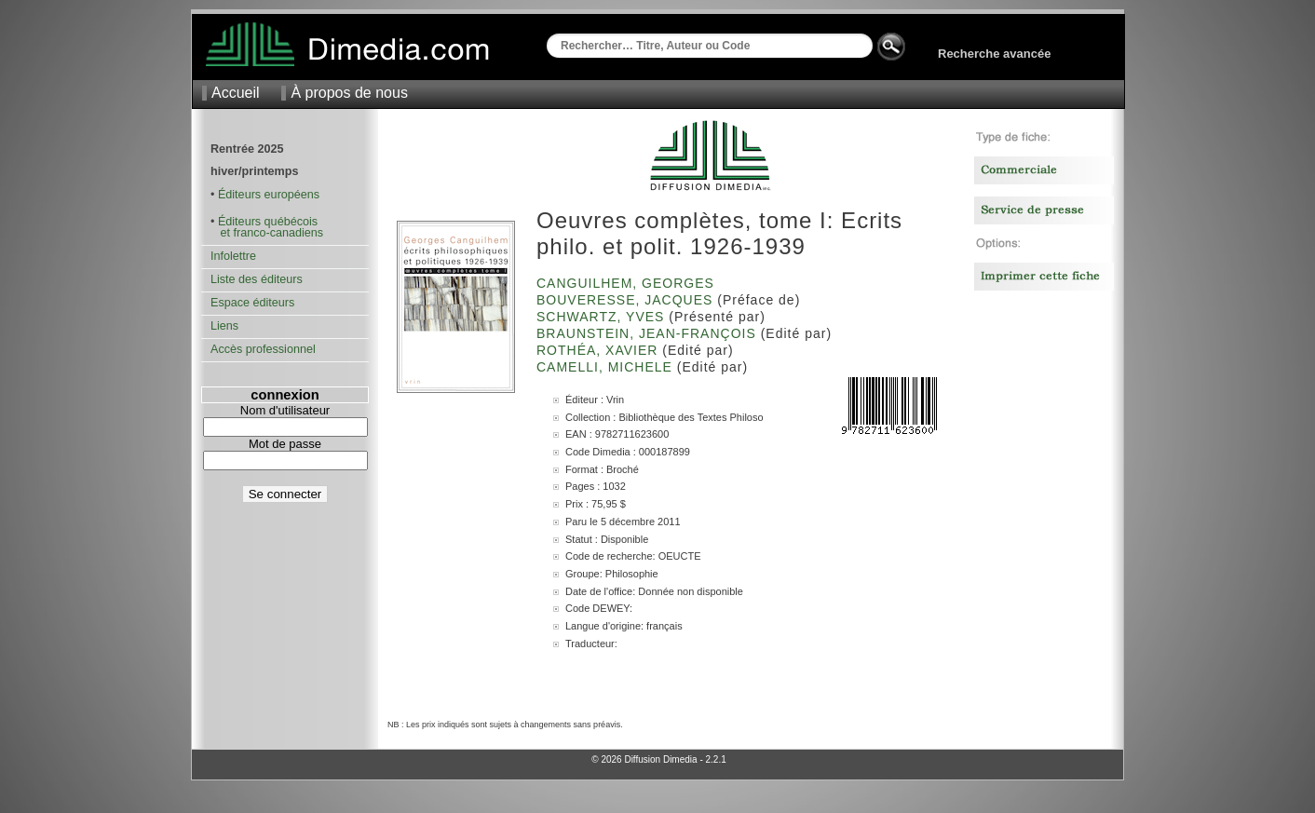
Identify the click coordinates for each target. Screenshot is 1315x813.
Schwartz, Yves (602, 316)
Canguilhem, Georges (627, 283)
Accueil (235, 93)
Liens (224, 325)
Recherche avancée (994, 54)
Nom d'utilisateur (285, 410)
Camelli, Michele (606, 366)
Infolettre (233, 256)
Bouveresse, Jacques (626, 299)
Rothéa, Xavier (599, 350)
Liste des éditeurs (256, 279)
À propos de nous (349, 93)
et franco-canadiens (266, 232)
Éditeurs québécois (268, 221)
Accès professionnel (263, 349)
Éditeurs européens (268, 194)
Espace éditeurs (252, 302)
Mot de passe (285, 444)
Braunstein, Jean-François (648, 333)
